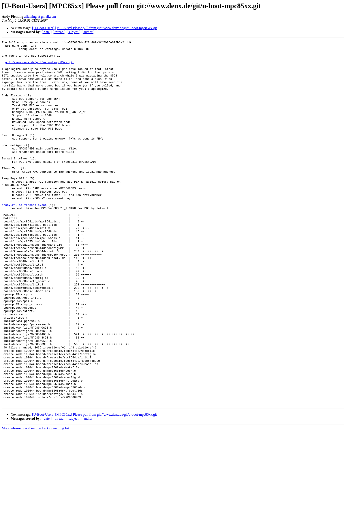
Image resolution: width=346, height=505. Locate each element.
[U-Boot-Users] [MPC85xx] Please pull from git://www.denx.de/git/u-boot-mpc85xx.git (94, 28)
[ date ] (47, 32)
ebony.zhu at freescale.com (24, 238)
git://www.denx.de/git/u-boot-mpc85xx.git (39, 67)
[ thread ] (59, 32)
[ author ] (88, 32)
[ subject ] (73, 32)
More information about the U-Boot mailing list (35, 501)
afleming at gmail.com (40, 16)
